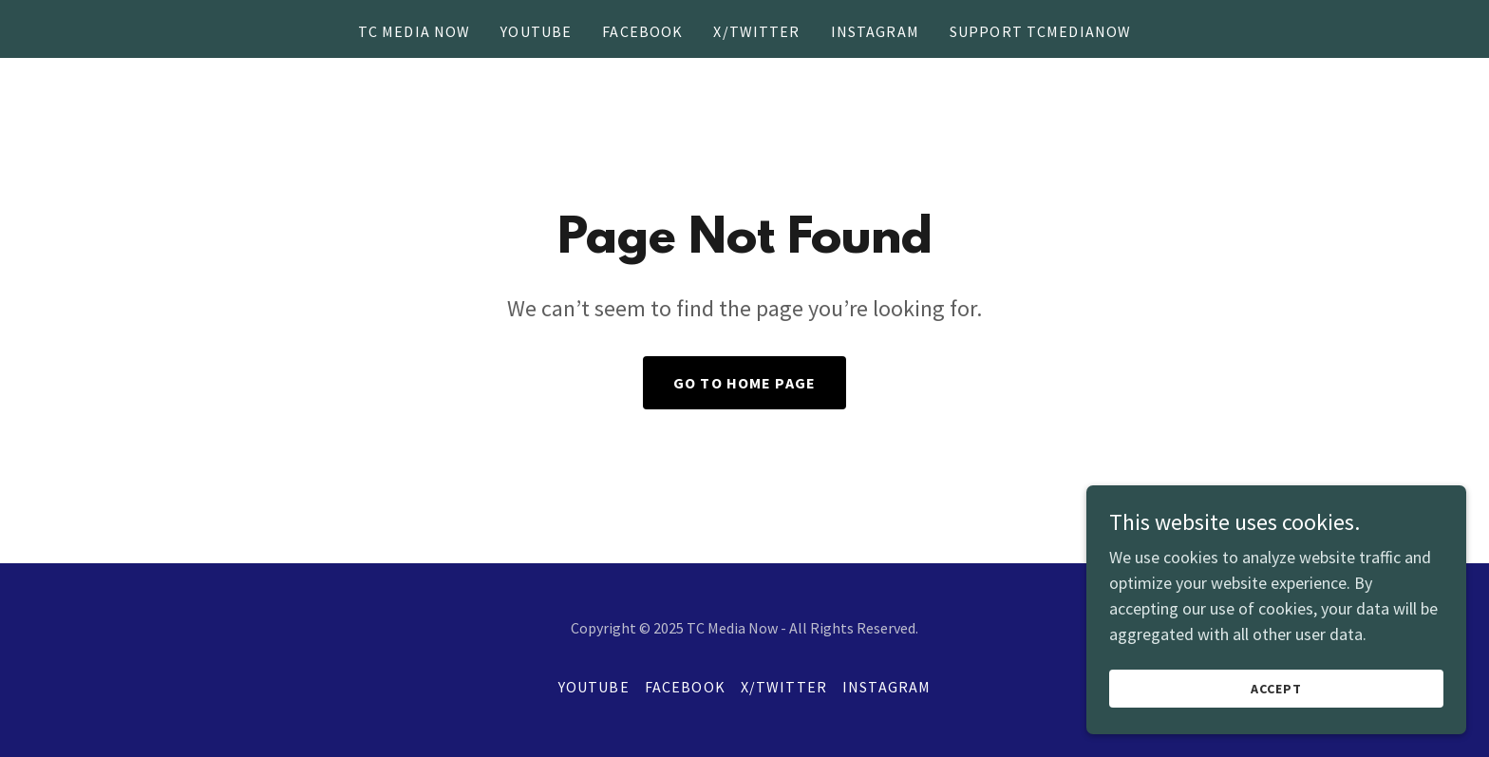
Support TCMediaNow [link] (1040, 31)
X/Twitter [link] (756, 31)
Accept (1276, 715)
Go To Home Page (744, 382)
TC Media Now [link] (414, 31)
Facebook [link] (642, 31)
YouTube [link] (536, 31)
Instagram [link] (875, 31)
